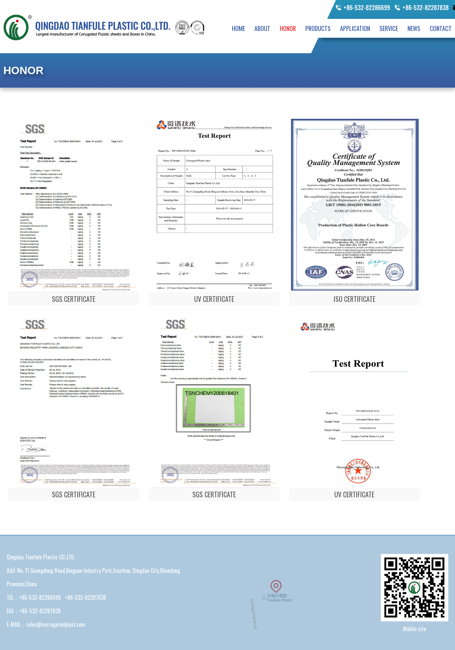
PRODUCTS (318, 28)
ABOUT (262, 28)
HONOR (288, 28)
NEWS (413, 28)
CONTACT (441, 28)
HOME (238, 28)
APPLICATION (355, 28)
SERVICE (389, 28)
